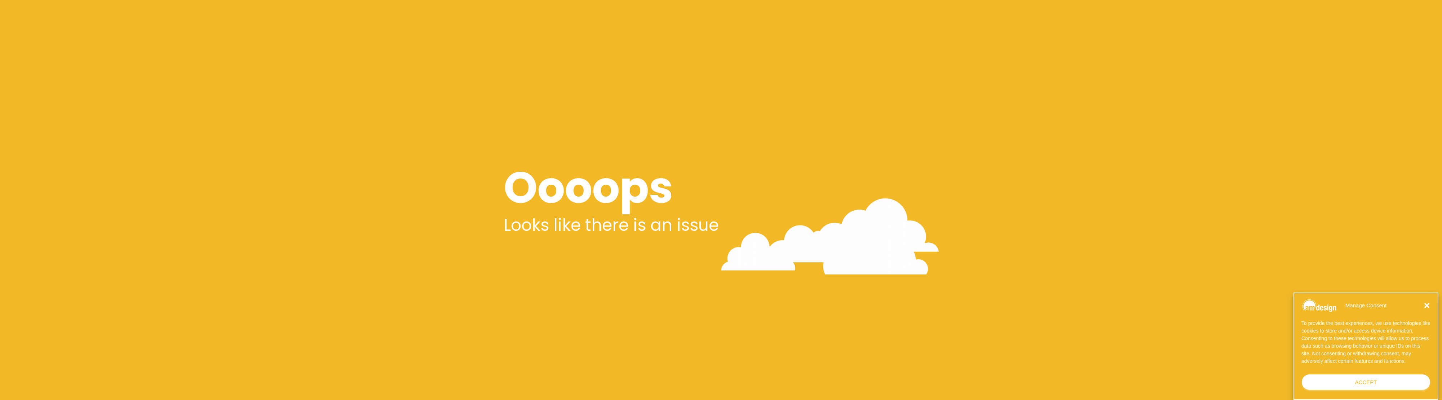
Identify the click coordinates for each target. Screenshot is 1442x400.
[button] (1426, 305)
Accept (1366, 382)
